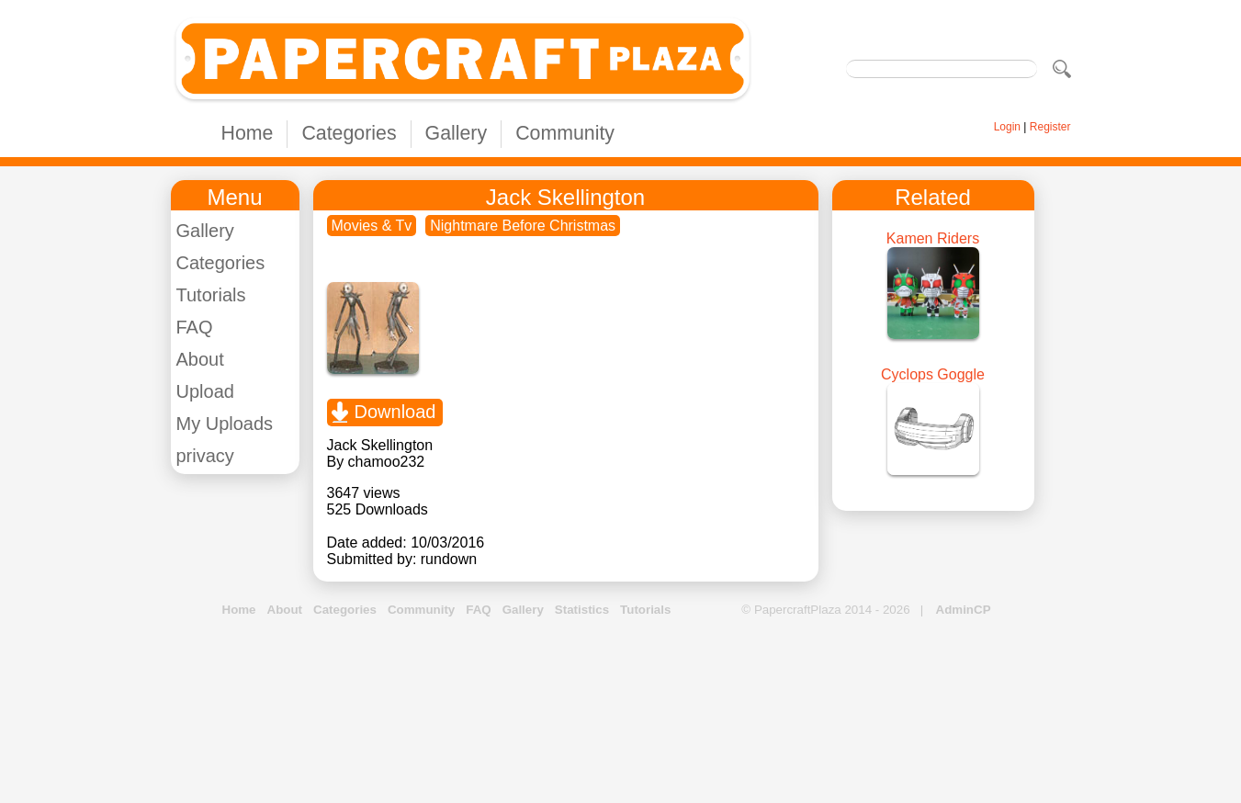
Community (565, 133)
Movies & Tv (372, 225)
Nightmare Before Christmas (522, 225)
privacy (205, 456)
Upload (205, 391)
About (200, 359)
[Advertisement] (620, 711)
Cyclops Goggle (933, 374)
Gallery (456, 133)
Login (1007, 126)
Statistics (582, 609)
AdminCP (963, 609)
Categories (348, 133)
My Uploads (225, 423)
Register (1050, 126)
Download (395, 412)
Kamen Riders (932, 238)
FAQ (194, 327)
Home (247, 133)
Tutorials (211, 295)
